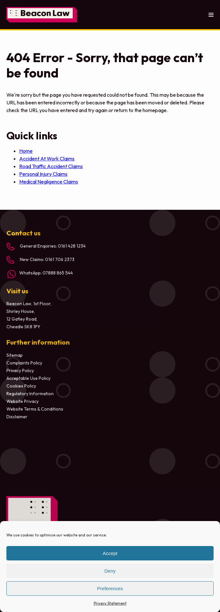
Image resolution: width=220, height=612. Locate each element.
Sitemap (14, 355)
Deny (109, 571)
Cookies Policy (21, 386)
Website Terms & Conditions (34, 409)
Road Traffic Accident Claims (51, 166)
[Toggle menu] (211, 14)
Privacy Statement (110, 603)
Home (26, 151)
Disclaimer (17, 417)
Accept (110, 553)
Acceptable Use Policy (28, 378)
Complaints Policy (24, 363)
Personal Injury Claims (43, 174)
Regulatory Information (30, 393)
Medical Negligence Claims (48, 181)
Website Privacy (22, 401)
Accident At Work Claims (47, 158)
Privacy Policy (20, 370)
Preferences (110, 588)
